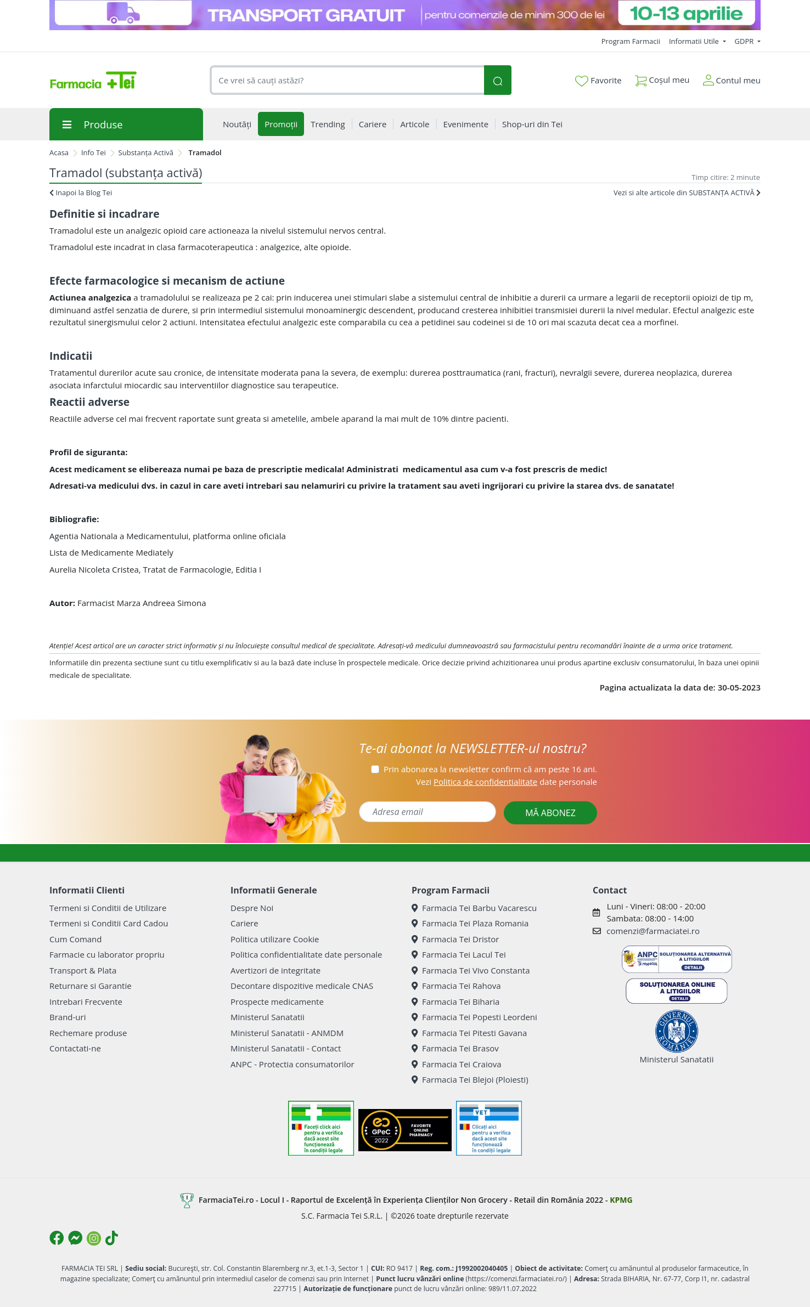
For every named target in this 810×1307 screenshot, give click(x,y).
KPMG (621, 1200)
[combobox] (347, 80)
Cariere (244, 923)
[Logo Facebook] (56, 1238)
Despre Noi (251, 907)
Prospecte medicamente (277, 1001)
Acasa (59, 152)
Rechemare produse (88, 1032)
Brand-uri (67, 1016)
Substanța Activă (146, 152)
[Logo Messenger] (75, 1238)
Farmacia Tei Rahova (456, 985)
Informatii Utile (695, 41)
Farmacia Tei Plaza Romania (470, 923)
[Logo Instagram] (94, 1238)
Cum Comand (75, 938)
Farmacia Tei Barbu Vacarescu (474, 907)
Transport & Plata (82, 970)
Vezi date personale (506, 781)
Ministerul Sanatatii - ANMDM (287, 1032)
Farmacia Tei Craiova (457, 1064)
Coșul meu (662, 77)
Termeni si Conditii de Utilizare (107, 907)
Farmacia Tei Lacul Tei (459, 954)
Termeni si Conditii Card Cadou (108, 923)
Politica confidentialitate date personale (306, 954)
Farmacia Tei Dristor (455, 938)
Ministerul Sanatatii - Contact (285, 1048)
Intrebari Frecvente (85, 1001)
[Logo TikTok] (111, 1238)
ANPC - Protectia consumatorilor (292, 1064)
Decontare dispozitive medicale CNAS (301, 985)
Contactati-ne (75, 1048)
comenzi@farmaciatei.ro (653, 930)
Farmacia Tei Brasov (455, 1048)
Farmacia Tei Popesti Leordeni (474, 1016)
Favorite (598, 81)
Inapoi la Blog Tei (80, 192)
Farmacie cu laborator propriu (107, 954)
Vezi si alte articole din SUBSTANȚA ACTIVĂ (687, 192)
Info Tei (93, 152)
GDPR (745, 41)
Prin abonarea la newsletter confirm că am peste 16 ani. (490, 768)
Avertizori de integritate (275, 970)
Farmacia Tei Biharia (455, 1001)
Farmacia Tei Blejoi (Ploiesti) (470, 1079)
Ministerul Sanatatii (267, 1016)
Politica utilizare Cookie (274, 938)
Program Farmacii (630, 41)
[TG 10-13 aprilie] (405, 15)
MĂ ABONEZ (550, 813)
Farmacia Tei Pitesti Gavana (469, 1032)
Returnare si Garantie (90, 985)
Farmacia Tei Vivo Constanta (471, 970)
